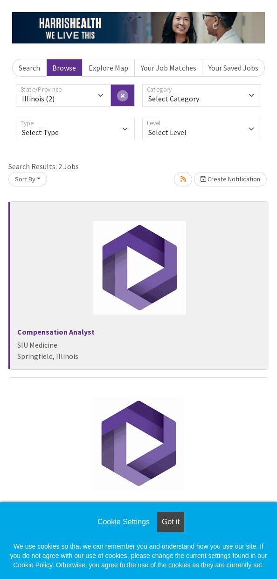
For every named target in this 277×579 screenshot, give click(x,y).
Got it (171, 522)
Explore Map (108, 67)
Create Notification (230, 179)
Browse (64, 67)
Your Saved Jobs (233, 67)
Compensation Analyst (56, 331)
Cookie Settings (123, 522)
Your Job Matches (168, 67)
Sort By (25, 179)
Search (29, 67)
